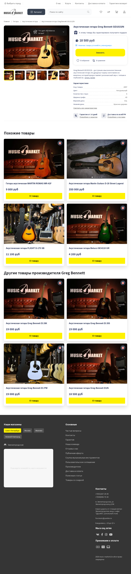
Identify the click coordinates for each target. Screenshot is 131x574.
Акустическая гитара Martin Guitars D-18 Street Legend (96, 183)
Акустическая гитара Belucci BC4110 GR (89, 248)
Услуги (68, 3)
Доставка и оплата (96, 3)
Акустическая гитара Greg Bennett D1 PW (26, 388)
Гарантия (70, 439)
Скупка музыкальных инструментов (83, 457)
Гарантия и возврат (118, 3)
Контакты (79, 3)
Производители (73, 466)
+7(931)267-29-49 (101, 494)
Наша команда (72, 444)
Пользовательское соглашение (80, 462)
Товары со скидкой (75, 480)
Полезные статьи (74, 475)
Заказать (100, 53)
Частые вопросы (73, 430)
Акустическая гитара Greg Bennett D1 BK (26, 323)
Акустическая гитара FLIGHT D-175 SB (25, 248)
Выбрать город (12, 3)
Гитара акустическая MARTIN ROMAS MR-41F (28, 183)
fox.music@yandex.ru (103, 518)
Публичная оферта (74, 453)
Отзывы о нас (72, 448)
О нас (58, 3)
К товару (34, 195)
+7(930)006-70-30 (101, 497)
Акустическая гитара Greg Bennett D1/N (89, 388)
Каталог (36, 11)
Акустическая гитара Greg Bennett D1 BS (89, 323)
